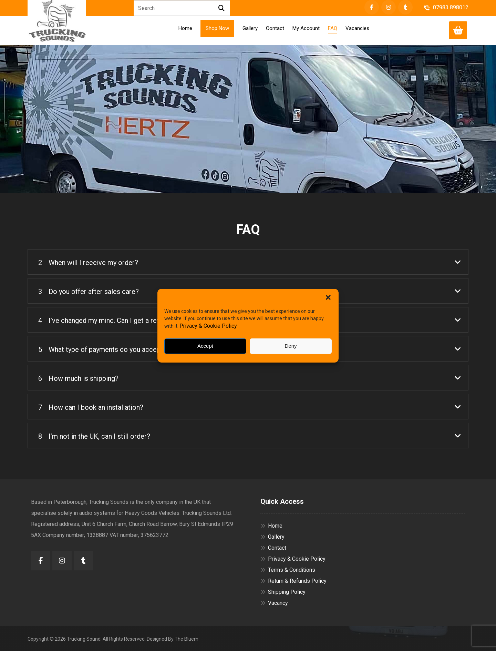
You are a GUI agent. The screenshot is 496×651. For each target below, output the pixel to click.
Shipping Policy (283, 592)
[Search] (221, 8)
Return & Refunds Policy (293, 581)
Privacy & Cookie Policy (208, 326)
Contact (273, 548)
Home (271, 525)
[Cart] (458, 30)
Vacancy (274, 603)
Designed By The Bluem (172, 639)
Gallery (272, 536)
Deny (291, 346)
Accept (205, 346)
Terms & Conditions (287, 570)
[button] (328, 297)
